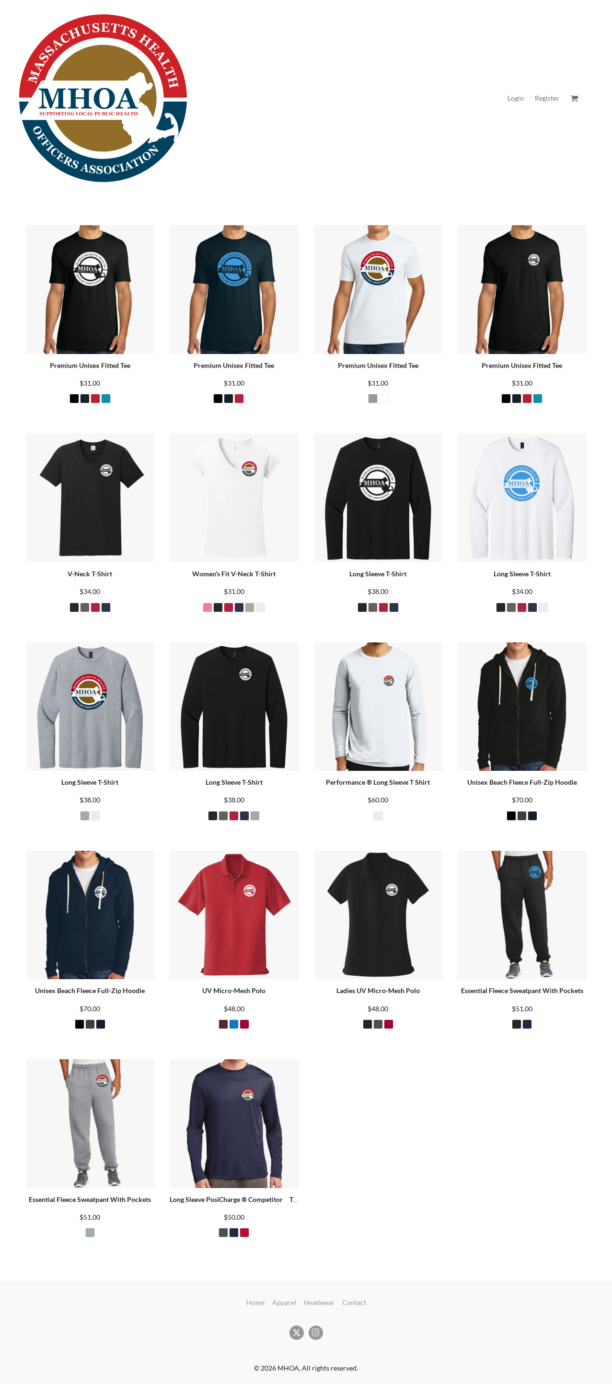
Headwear (319, 1302)
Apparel (284, 1302)
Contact (354, 1302)
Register (547, 98)
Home (255, 1302)
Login (516, 98)
